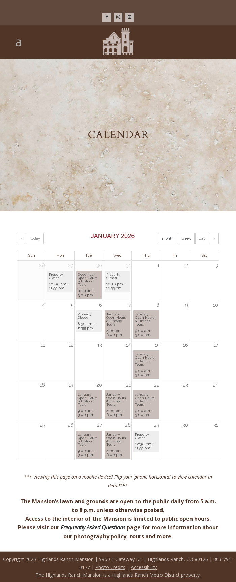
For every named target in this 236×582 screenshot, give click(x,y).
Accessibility (144, 567)
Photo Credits (110, 567)
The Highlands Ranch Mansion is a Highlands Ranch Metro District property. (118, 575)
